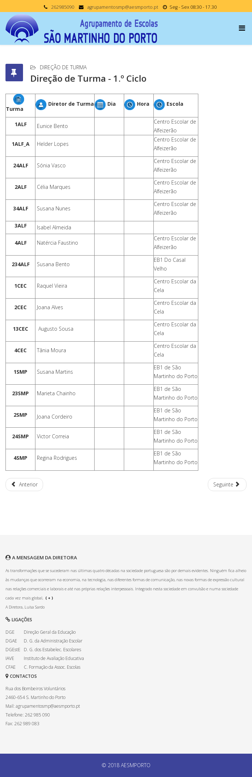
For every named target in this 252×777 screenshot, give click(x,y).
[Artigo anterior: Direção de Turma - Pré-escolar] (24, 484)
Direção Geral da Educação (50, 632)
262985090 (62, 7)
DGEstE (12, 649)
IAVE (9, 658)
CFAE (10, 667)
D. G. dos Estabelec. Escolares (52, 649)
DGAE (11, 641)
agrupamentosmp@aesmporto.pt (122, 7)
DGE (10, 632)
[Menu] (243, 28)
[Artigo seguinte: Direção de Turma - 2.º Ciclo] (227, 484)
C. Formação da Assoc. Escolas (52, 667)
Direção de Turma (63, 67)
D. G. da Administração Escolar (53, 641)
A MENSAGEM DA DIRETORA (44, 557)
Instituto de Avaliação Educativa (54, 658)
